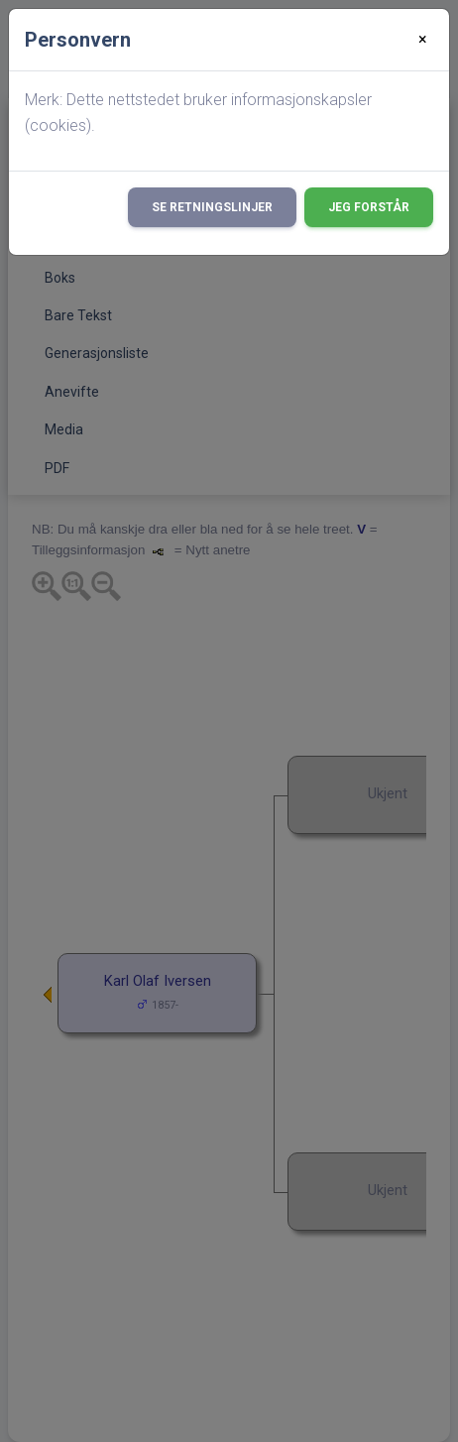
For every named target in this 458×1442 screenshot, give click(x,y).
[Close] (422, 40)
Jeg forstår (368, 207)
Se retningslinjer (212, 207)
